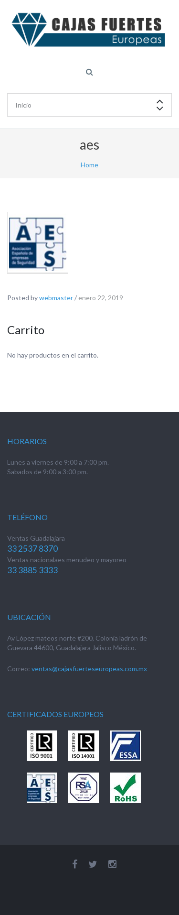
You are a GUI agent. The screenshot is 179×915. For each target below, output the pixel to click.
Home (89, 165)
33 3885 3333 (32, 570)
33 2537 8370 (32, 549)
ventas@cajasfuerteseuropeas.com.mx (89, 668)
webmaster (56, 298)
